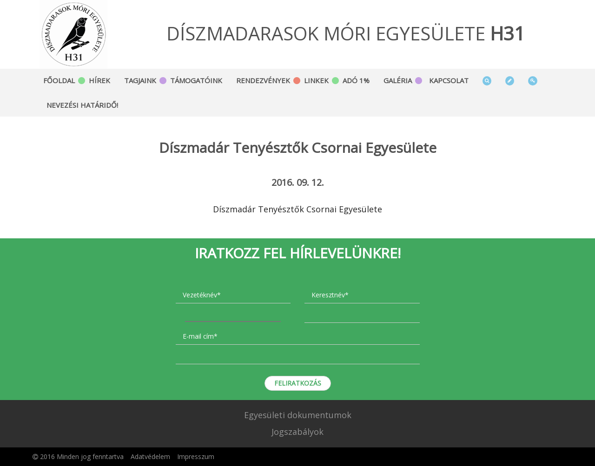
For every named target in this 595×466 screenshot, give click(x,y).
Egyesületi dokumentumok (297, 414)
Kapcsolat (449, 80)
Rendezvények (263, 80)
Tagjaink (140, 80)
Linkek (316, 80)
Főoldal (59, 80)
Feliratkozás (297, 383)
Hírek (99, 80)
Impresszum (195, 456)
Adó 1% (356, 80)
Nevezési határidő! (82, 105)
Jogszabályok (297, 431)
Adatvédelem (150, 456)
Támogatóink (196, 80)
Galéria (397, 80)
